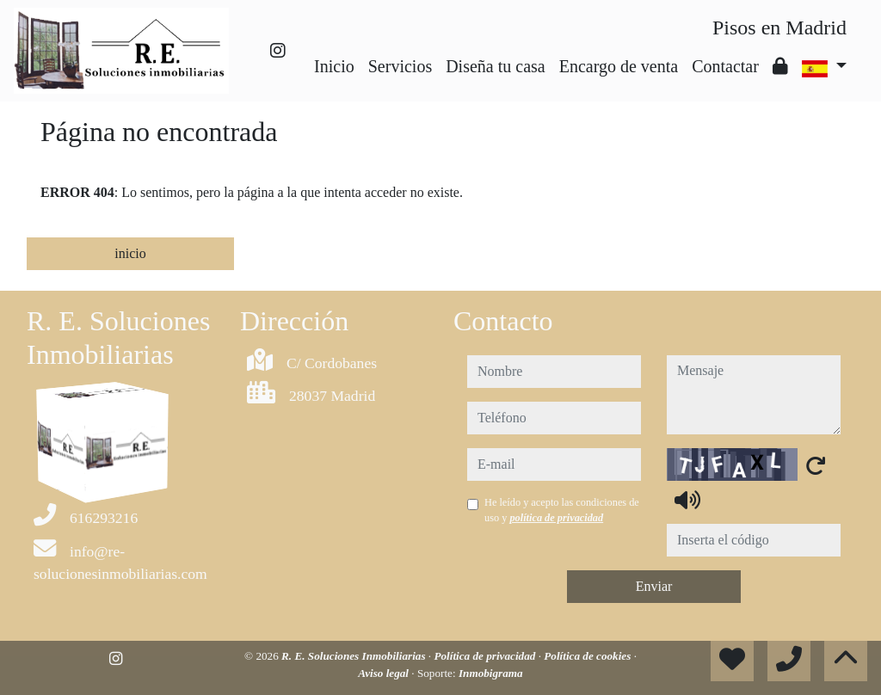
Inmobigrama (491, 673)
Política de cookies (588, 655)
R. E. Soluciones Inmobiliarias (354, 655)
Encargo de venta (618, 66)
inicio (129, 253)
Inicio (334, 66)
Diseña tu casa (495, 66)
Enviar (654, 586)
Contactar (725, 66)
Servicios (400, 66)
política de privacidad (556, 518)
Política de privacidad (486, 655)
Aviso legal (384, 673)
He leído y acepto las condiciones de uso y (561, 510)
